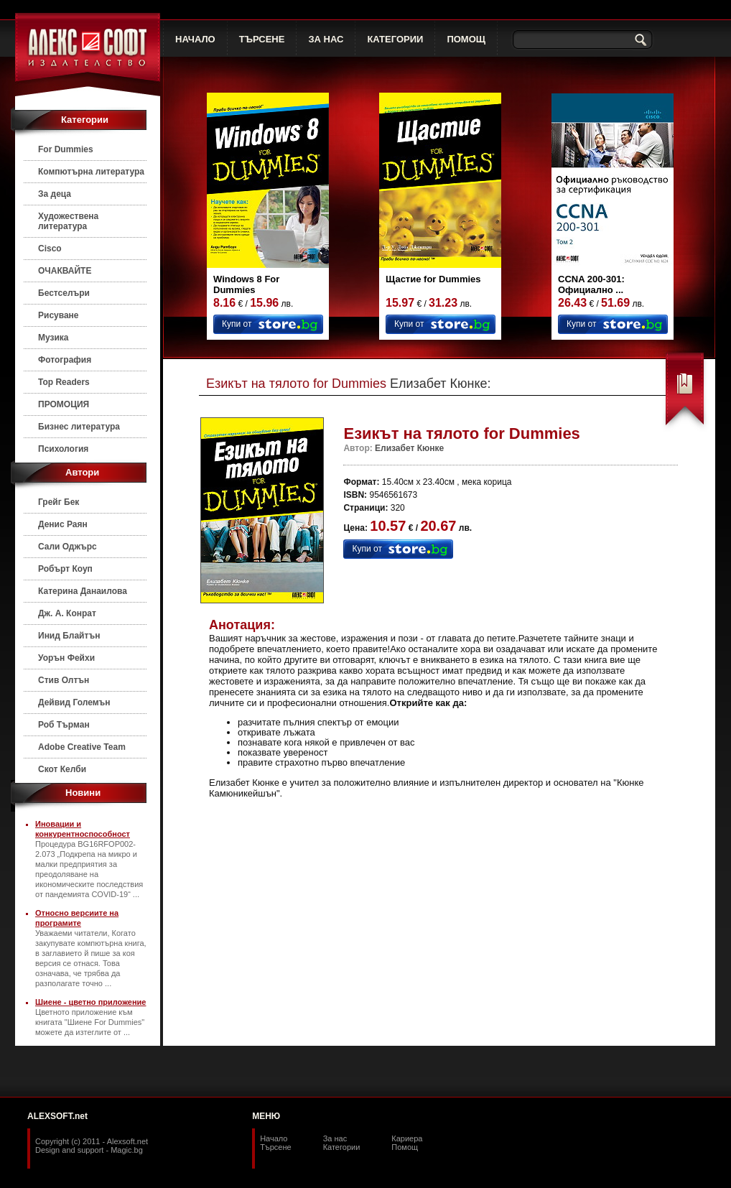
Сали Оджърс (67, 547)
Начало (273, 1138)
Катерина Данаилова (82, 591)
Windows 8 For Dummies (246, 284)
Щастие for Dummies (433, 279)
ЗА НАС (325, 39)
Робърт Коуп (65, 569)
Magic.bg (127, 1150)
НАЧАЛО (195, 39)
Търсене (276, 1147)
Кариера (406, 1138)
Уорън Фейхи (66, 658)
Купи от (236, 324)
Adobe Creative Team (82, 747)
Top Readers (64, 382)
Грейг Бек (58, 502)
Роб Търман (64, 725)
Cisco (50, 248)
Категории (341, 1147)
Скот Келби (62, 769)
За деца (54, 194)
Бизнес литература (79, 427)
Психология (63, 449)
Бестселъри (64, 293)
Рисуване (58, 315)
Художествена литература (68, 221)
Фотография (64, 360)
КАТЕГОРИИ (395, 39)
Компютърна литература (91, 172)
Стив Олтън (63, 680)
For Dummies (65, 149)
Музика (53, 338)
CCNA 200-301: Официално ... (591, 284)
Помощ (404, 1147)
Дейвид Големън (74, 702)
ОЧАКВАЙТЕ (64, 271)
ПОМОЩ (466, 39)
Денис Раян (63, 524)
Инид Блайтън (69, 636)
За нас (335, 1138)
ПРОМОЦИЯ (63, 404)
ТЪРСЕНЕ (262, 39)
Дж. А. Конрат (67, 613)
